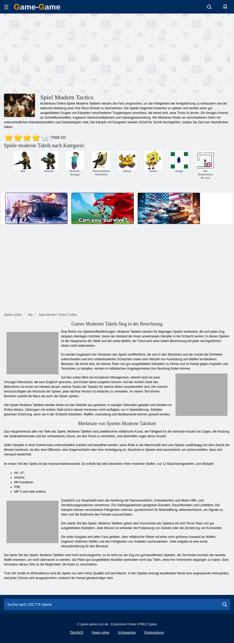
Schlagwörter (127, 632)
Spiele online (101, 632)
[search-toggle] (209, 7)
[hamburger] (6, 7)
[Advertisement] (60, 52)
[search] (224, 604)
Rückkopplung (154, 632)
